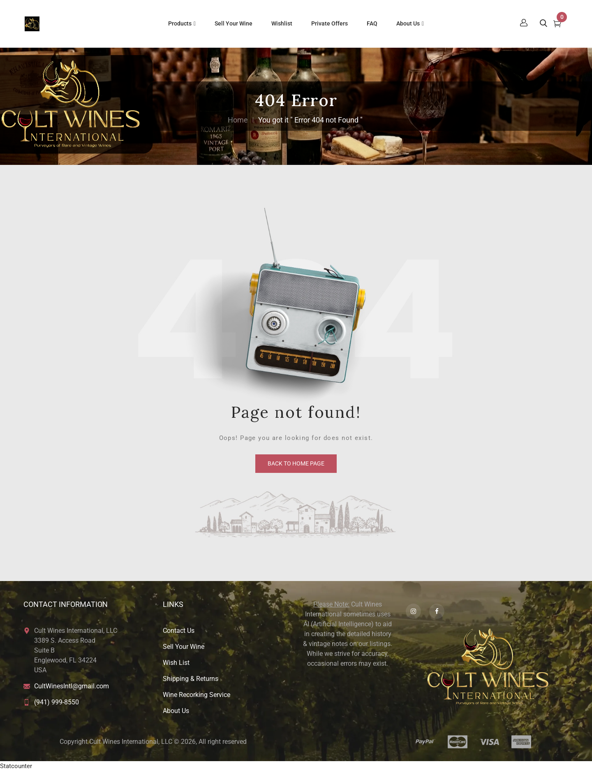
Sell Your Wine (183, 647)
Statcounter (16, 766)
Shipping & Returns (190, 679)
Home (238, 120)
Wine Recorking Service (196, 695)
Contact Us (178, 630)
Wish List (176, 663)
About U (174, 711)
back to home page (296, 463)
